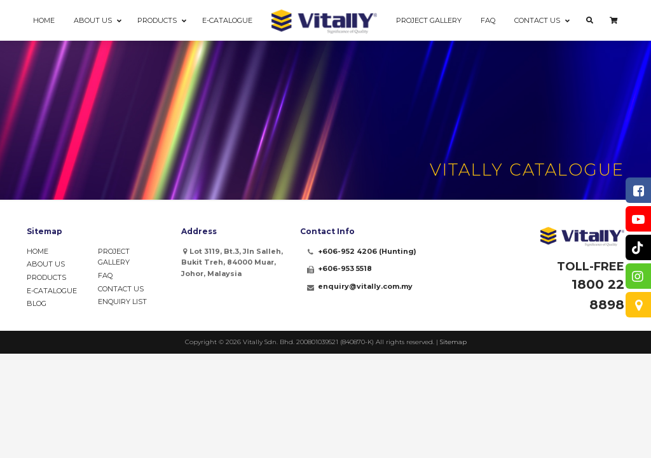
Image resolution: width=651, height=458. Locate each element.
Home (37, 251)
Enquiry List (122, 301)
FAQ (105, 275)
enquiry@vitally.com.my (365, 286)
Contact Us (121, 288)
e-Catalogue (52, 290)
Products (46, 277)
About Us (46, 264)
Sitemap (453, 342)
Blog (36, 303)
